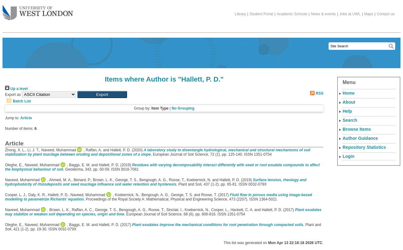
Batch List (18, 101)
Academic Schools (292, 14)
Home (349, 93)
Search (350, 120)
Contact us (386, 14)
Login (348, 156)
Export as (13, 94)
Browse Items (357, 129)
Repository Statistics (364, 147)
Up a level (16, 89)
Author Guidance (360, 138)
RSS (315, 93)
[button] (102, 94)
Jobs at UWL (350, 14)
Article (26, 118)
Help (347, 111)
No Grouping (183, 108)
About (349, 102)
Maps (368, 14)
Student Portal (261, 14)
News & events (323, 14)
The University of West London (37, 10)
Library (240, 14)
